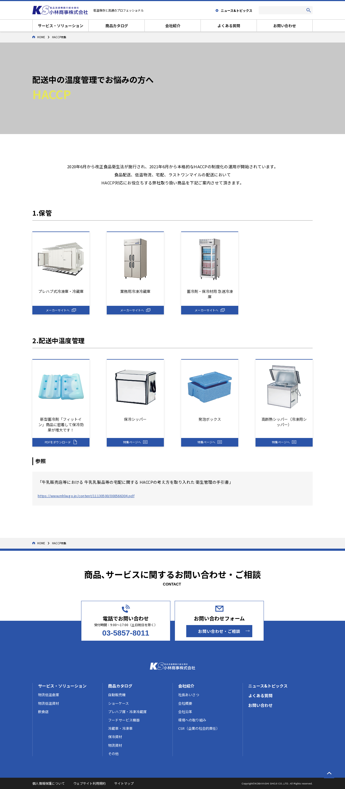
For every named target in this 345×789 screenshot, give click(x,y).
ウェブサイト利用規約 (89, 783)
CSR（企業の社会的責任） (199, 728)
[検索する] (309, 10)
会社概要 (185, 703)
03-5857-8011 (125, 633)
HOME (38, 37)
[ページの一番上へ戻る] (329, 773)
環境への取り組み (192, 720)
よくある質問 (229, 25)
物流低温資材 (48, 703)
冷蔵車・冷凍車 (120, 728)
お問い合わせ (284, 25)
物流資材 (115, 745)
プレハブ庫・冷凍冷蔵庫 (127, 711)
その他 (113, 753)
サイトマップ (124, 783)
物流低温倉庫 (48, 694)
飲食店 (43, 711)
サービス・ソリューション (60, 25)
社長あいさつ (188, 694)
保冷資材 (115, 736)
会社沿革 (185, 711)
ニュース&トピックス (268, 686)
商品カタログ (116, 25)
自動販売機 (117, 694)
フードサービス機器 (124, 720)
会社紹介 (172, 25)
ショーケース (118, 703)
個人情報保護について (48, 783)
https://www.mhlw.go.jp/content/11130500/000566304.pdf (86, 495)
